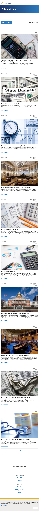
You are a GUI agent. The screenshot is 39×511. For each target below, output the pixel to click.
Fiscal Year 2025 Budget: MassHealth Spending (15, 439)
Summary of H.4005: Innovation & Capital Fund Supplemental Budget (16, 61)
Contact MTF (19, 480)
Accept (35, 507)
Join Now (19, 469)
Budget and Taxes (6, 22)
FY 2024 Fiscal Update (8, 271)
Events (19, 492)
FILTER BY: (3, 16)
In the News (19, 490)
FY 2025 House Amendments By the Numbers (15, 313)
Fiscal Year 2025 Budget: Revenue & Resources (15, 397)
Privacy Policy (4, 505)
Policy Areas (19, 487)
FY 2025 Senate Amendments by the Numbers (15, 146)
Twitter (19, 477)
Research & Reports (19, 489)
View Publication (4, 68)
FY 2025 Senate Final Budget (10, 104)
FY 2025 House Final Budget (9, 229)
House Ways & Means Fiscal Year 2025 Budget (15, 355)
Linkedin (21, 477)
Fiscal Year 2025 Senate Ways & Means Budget (15, 188)
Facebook (17, 477)
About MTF (19, 486)
